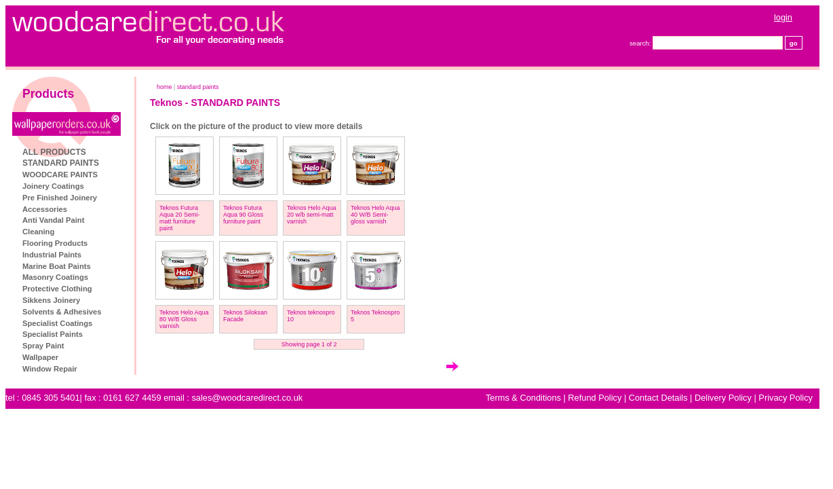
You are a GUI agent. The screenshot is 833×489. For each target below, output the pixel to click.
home (164, 87)
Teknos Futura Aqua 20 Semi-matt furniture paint (179, 218)
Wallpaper (40, 357)
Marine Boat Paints (56, 266)
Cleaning (38, 232)
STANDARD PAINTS (60, 163)
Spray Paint (43, 346)
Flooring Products (55, 243)
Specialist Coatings (57, 323)
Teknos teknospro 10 (311, 316)
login (783, 17)
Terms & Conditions (523, 398)
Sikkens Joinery (51, 300)
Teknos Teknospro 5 (375, 316)
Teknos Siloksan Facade (245, 316)
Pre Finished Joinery (59, 198)
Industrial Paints (51, 255)
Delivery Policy (723, 398)
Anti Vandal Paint (53, 220)
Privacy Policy (785, 398)
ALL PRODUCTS (54, 152)
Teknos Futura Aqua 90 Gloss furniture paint (243, 214)
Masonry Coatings (55, 277)
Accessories (44, 209)
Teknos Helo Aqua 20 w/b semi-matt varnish (311, 214)
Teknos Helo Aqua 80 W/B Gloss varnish (184, 319)
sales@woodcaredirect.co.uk (247, 398)
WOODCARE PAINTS (60, 174)
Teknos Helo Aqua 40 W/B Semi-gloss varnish (375, 214)
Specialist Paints (52, 334)
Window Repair (49, 369)
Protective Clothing (57, 289)
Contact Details (658, 398)
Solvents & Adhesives (61, 312)
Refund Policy (594, 398)
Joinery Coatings (53, 186)
